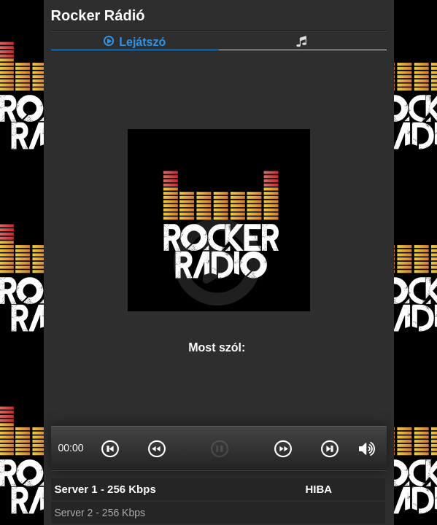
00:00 (70, 448)
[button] (111, 448)
